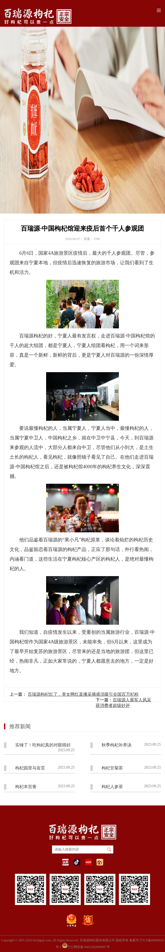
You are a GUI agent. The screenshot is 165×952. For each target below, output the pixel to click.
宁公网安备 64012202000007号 (86, 945)
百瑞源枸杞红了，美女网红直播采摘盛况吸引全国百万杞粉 (83, 694)
